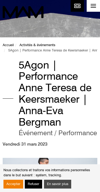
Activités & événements (37, 45)
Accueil (8, 45)
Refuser (33, 184)
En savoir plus (57, 184)
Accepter (13, 184)
